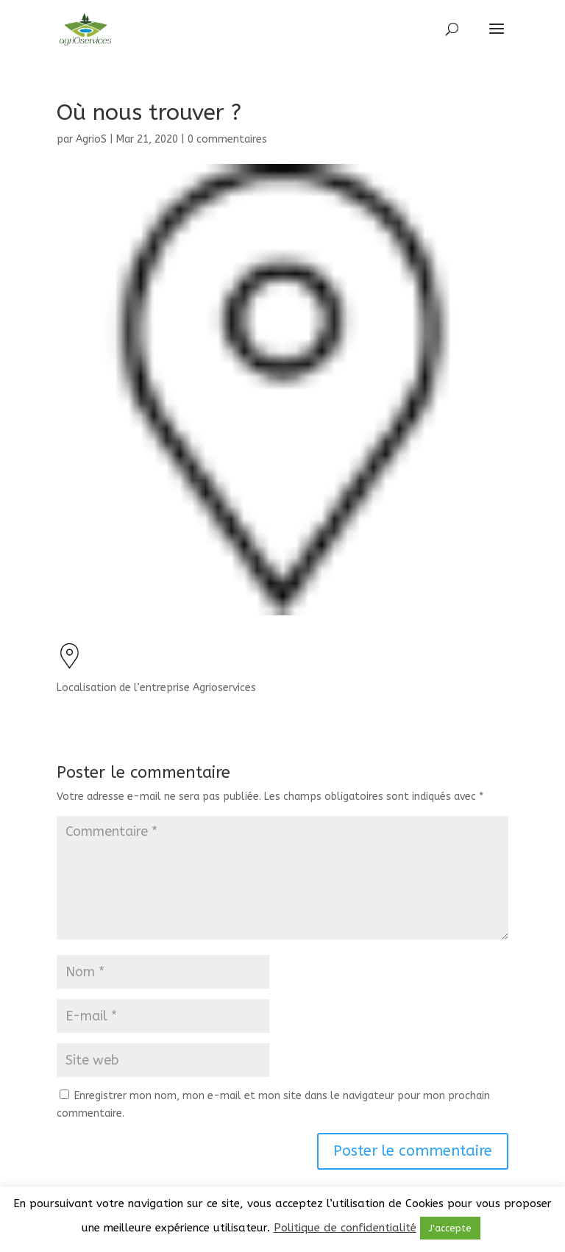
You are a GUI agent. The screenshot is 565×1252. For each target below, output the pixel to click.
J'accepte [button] (450, 1228)
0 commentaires (227, 139)
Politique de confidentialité (345, 1227)
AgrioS (91, 139)
